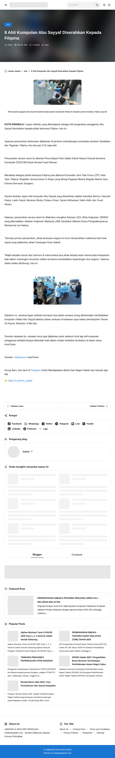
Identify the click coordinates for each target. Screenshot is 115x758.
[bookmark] (109, 5)
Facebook (77, 554)
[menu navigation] (5, 5)
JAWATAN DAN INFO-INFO (59, 749)
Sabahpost (20, 357)
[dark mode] (104, 5)
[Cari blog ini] (80, 5)
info (8, 25)
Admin (10, 45)
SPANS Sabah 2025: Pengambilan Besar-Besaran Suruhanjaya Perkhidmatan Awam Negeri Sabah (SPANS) (89, 661)
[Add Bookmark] (45, 45)
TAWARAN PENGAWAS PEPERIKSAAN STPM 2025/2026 (37, 659)
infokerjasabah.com (62, 753)
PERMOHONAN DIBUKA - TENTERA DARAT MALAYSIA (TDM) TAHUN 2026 (86, 636)
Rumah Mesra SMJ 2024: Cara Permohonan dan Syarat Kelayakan (38, 684)
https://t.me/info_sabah (20, 380)
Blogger (37, 554)
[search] (97, 5)
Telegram (36, 370)
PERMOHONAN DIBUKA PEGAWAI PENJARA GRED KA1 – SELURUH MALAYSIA (68, 600)
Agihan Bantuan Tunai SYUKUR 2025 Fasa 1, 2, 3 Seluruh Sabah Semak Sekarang (36, 636)
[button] (44, 428)
